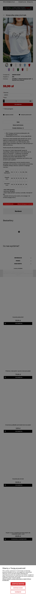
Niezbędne (18, 592)
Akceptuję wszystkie (18, 583)
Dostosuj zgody (18, 587)
